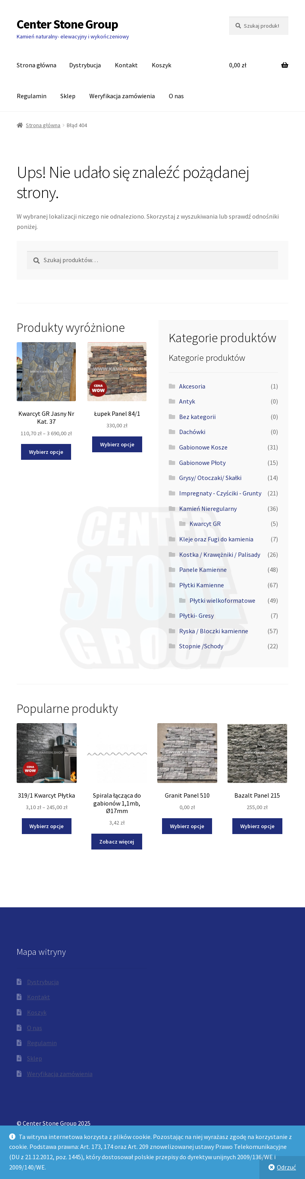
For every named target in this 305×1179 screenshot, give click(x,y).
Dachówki (192, 432)
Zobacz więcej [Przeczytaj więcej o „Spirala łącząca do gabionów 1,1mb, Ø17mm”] (116, 841)
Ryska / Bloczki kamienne (213, 631)
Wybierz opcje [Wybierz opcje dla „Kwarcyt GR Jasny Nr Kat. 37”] (46, 451)
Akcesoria (192, 386)
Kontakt (126, 65)
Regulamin (31, 96)
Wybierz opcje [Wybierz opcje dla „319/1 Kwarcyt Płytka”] (46, 826)
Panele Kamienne (203, 569)
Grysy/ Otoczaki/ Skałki (210, 478)
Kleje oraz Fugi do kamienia (216, 539)
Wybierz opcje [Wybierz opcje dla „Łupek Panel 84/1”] (117, 444)
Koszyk (161, 65)
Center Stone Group (67, 24)
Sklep (67, 96)
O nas (176, 96)
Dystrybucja (85, 65)
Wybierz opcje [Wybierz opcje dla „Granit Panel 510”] (187, 826)
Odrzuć (286, 1167)
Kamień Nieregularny (208, 508)
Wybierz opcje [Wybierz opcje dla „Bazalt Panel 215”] (257, 826)
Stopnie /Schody (201, 646)
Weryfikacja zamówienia (122, 96)
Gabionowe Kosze (203, 447)
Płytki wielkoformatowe (222, 600)
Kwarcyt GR (205, 524)
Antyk (187, 401)
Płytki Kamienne (201, 585)
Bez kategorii (197, 417)
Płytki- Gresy (196, 615)
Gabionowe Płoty (202, 463)
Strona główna (36, 65)
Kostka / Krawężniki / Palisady (219, 554)
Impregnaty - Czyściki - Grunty (220, 493)
